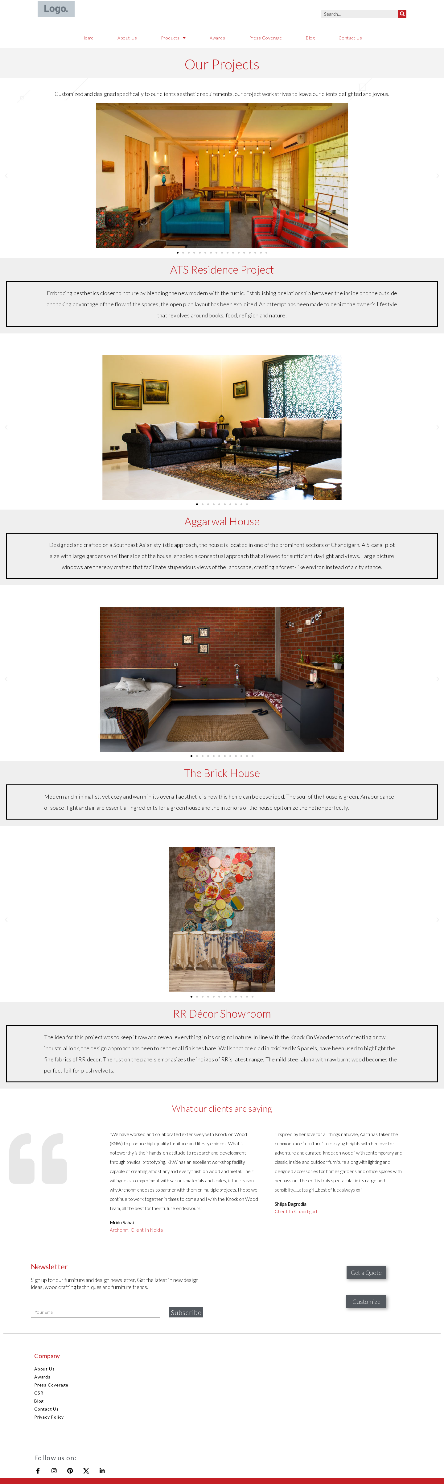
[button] (178, 253)
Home (88, 37)
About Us (127, 37)
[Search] (402, 14)
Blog (310, 37)
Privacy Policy (49, 1417)
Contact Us (350, 37)
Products (173, 38)
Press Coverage (265, 37)
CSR (38, 1392)
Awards (217, 37)
